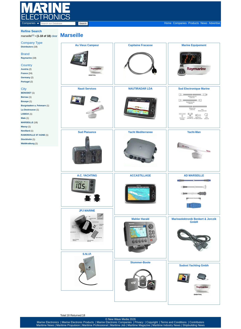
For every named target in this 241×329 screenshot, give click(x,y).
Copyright (152, 322)
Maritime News (45, 325)
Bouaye (25, 101)
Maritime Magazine (139, 325)
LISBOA (25, 114)
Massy (24, 126)
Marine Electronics (48, 322)
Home (168, 23)
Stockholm (26, 139)
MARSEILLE (27, 122)
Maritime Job (118, 325)
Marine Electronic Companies (114, 322)
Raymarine (26, 58)
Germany (25, 77)
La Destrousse (28, 109)
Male (23, 118)
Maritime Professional (95, 325)
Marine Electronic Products (78, 322)
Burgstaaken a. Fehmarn (33, 105)
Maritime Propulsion (68, 325)
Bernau (24, 97)
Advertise (214, 23)
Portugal (25, 81)
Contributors (197, 322)
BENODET (26, 93)
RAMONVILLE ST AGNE (33, 135)
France (24, 73)
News (203, 23)
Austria (24, 69)
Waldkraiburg (27, 143)
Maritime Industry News (166, 325)
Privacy (139, 322)
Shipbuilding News (194, 325)
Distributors (27, 46)
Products (193, 23)
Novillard (25, 130)
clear (54, 36)
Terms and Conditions (174, 322)
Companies (180, 23)
